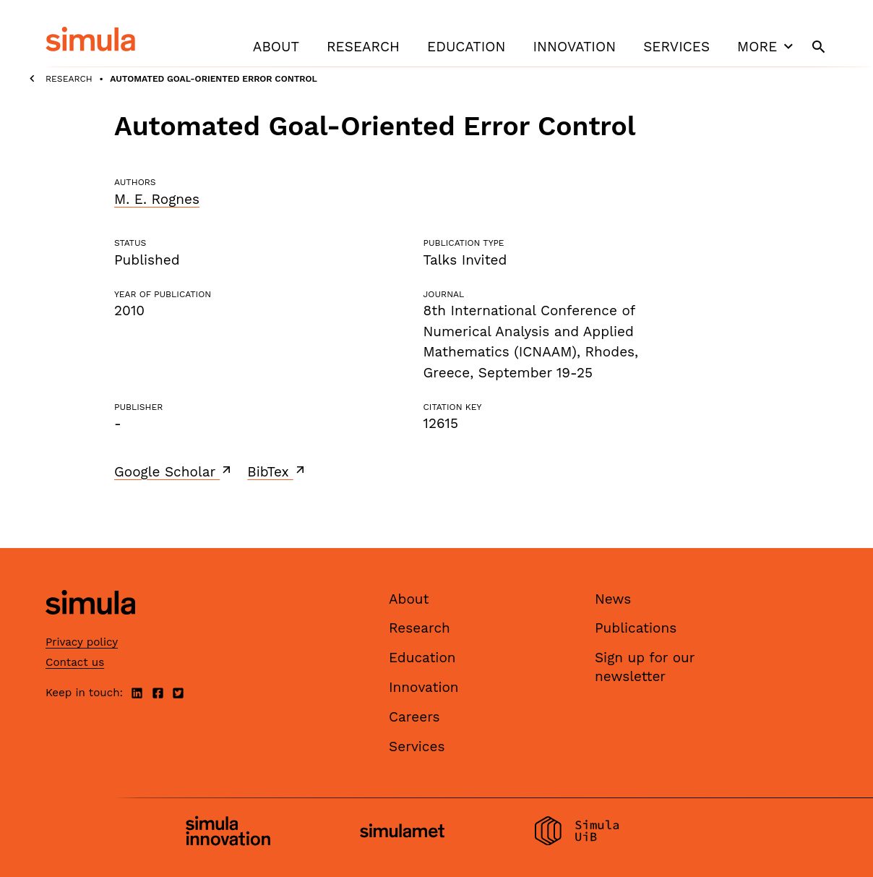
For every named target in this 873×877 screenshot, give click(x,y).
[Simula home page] (90, 626)
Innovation (574, 46)
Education (466, 46)
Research (363, 46)
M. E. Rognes (156, 199)
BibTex (277, 471)
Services (676, 46)
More (766, 46)
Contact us (75, 662)
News (613, 599)
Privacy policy (82, 642)
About (276, 46)
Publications (635, 628)
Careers (414, 717)
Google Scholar (173, 471)
